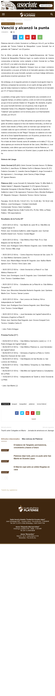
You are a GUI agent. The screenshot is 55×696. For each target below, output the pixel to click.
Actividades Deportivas (14, 20)
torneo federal (41, 404)
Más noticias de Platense (32, 439)
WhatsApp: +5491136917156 (35, 523)
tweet (34, 419)
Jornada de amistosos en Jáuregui (41, 431)
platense (32, 404)
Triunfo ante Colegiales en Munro (13, 431)
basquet (14, 404)
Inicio (3, 20)
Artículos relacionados (10, 439)
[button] (52, 14)
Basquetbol (28, 20)
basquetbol (23, 404)
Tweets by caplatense (9, 490)
